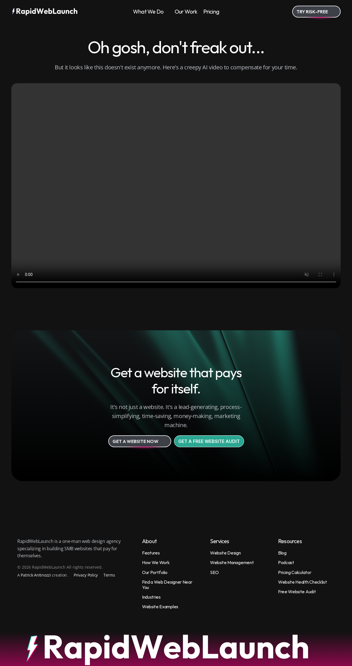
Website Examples (160, 606)
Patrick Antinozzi (36, 575)
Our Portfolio (154, 572)
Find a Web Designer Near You (167, 584)
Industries (151, 597)
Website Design (225, 553)
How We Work (155, 562)
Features (151, 553)
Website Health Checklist (302, 582)
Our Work (186, 11)
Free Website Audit (297, 591)
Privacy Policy (86, 575)
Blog (282, 553)
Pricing (211, 11)
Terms (109, 575)
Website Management (232, 562)
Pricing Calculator (294, 572)
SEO (214, 572)
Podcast (286, 562)
